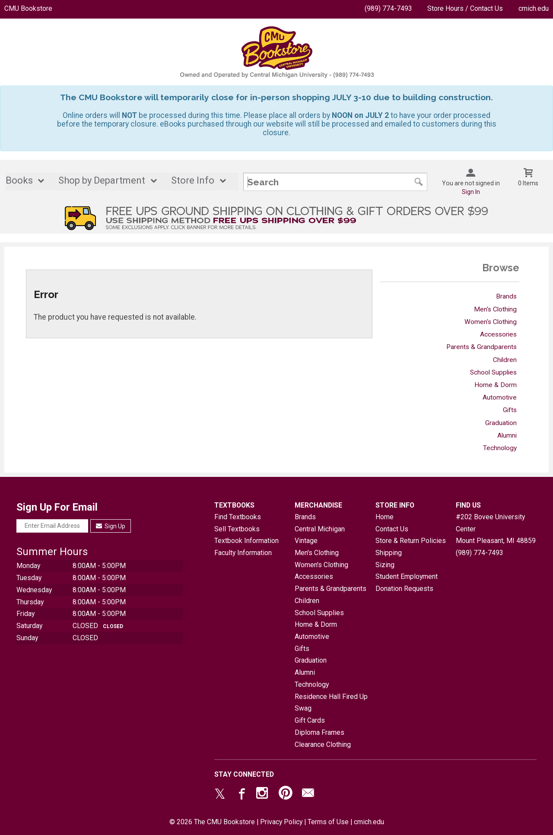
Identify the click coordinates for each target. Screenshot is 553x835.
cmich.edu (533, 8)
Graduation (501, 423)
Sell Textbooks (237, 529)
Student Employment (406, 576)
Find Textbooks (237, 517)
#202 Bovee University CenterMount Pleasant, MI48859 (496, 529)
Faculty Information (243, 553)
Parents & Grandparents (481, 347)
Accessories (498, 334)
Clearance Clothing (323, 744)
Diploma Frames (319, 732)
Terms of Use (328, 822)
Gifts (510, 410)
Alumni (507, 435)
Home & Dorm (495, 385)
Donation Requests (404, 588)
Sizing (384, 565)
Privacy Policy (281, 822)
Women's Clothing (490, 322)
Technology (500, 448)
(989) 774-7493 (388, 8)
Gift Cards (310, 720)
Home (384, 517)
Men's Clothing (495, 309)
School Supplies (493, 372)
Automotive (500, 397)
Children (505, 360)
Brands (506, 296)
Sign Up (111, 526)
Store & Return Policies (410, 541)
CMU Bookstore (28, 8)
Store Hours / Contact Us (465, 8)
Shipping (388, 553)
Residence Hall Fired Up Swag (331, 702)
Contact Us (391, 529)
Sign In (471, 191)
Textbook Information (246, 541)
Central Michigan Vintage (320, 535)
